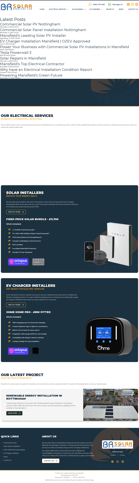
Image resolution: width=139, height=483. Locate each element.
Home (42, 9)
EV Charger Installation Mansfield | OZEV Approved (45, 41)
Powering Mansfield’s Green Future (31, 75)
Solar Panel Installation (12, 446)
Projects (110, 9)
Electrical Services (57, 9)
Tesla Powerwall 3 (15, 52)
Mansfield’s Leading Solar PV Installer (33, 35)
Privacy (122, 455)
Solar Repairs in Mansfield (23, 58)
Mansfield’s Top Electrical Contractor (32, 64)
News (121, 9)
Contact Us (133, 9)
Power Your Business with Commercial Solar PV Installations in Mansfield (64, 47)
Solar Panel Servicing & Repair (14, 450)
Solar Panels (77, 9)
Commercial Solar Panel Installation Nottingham (43, 30)
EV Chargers (95, 9)
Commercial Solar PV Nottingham (30, 24)
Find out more (14, 212)
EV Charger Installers (11, 453)
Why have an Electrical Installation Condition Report (46, 69)
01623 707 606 (117, 452)
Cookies (113, 455)
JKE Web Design (88, 480)
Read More (12, 413)
